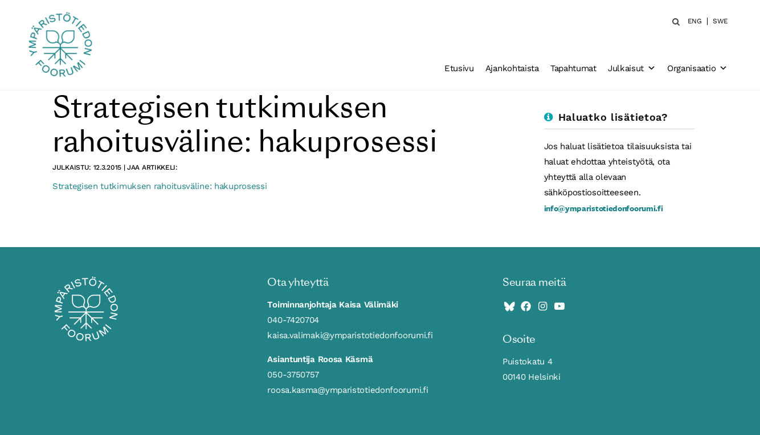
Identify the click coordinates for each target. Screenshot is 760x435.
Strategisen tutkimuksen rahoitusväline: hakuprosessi (159, 186)
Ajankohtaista (512, 68)
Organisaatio (697, 68)
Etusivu (459, 68)
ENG (695, 21)
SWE (720, 21)
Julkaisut (632, 68)
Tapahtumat (573, 68)
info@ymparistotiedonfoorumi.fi (603, 208)
